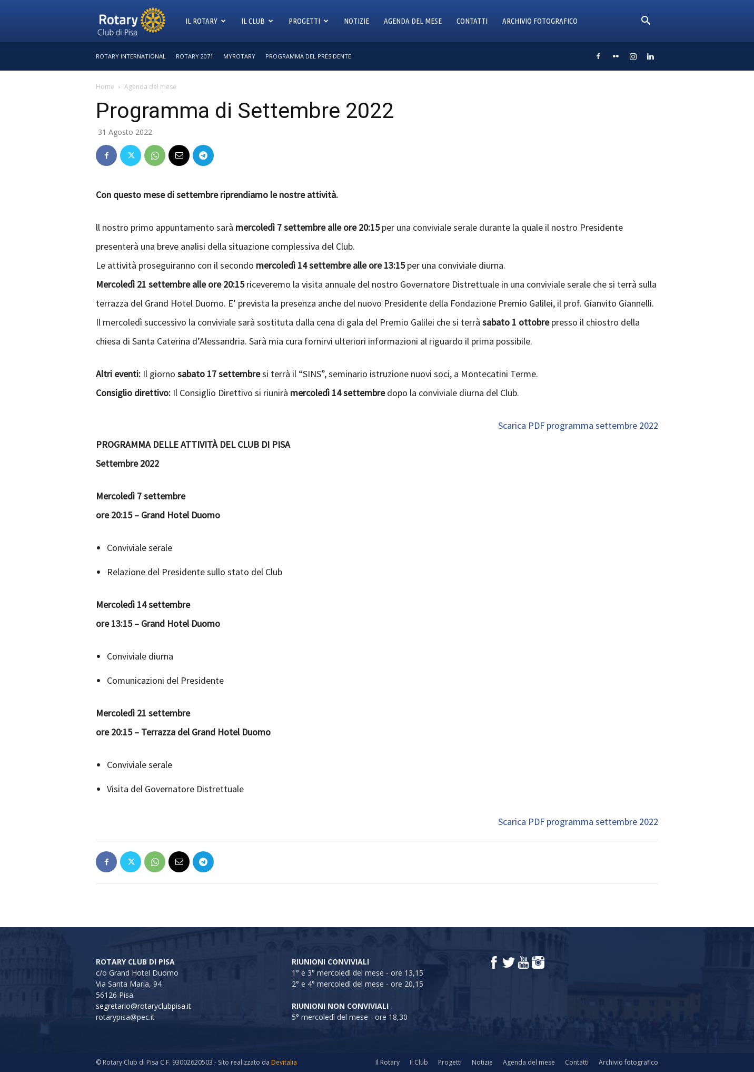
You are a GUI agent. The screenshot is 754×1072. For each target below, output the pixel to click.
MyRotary (239, 56)
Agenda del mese (413, 20)
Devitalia (284, 1062)
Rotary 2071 (194, 56)
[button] (645, 22)
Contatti (472, 20)
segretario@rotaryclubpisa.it (143, 1006)
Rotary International (131, 56)
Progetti (309, 20)
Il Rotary (205, 20)
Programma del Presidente (308, 56)
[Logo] (137, 21)
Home (105, 86)
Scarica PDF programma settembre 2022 (578, 425)
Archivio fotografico (540, 20)
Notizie (356, 20)
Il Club (257, 20)
